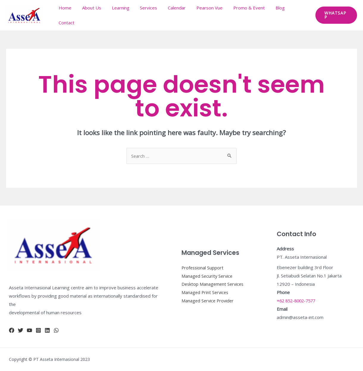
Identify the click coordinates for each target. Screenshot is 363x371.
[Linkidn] (47, 330)
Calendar (176, 15)
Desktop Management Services (214, 284)
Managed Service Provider (209, 301)
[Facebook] (11, 330)
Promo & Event (245, 15)
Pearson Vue (207, 15)
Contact (296, 15)
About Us (96, 15)
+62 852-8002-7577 (298, 301)
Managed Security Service (208, 276)
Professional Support (203, 267)
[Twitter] (20, 330)
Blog (274, 15)
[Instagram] (38, 330)
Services (150, 15)
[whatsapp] (56, 330)
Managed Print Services (206, 292)
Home (71, 15)
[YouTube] (29, 330)
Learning (123, 15)
